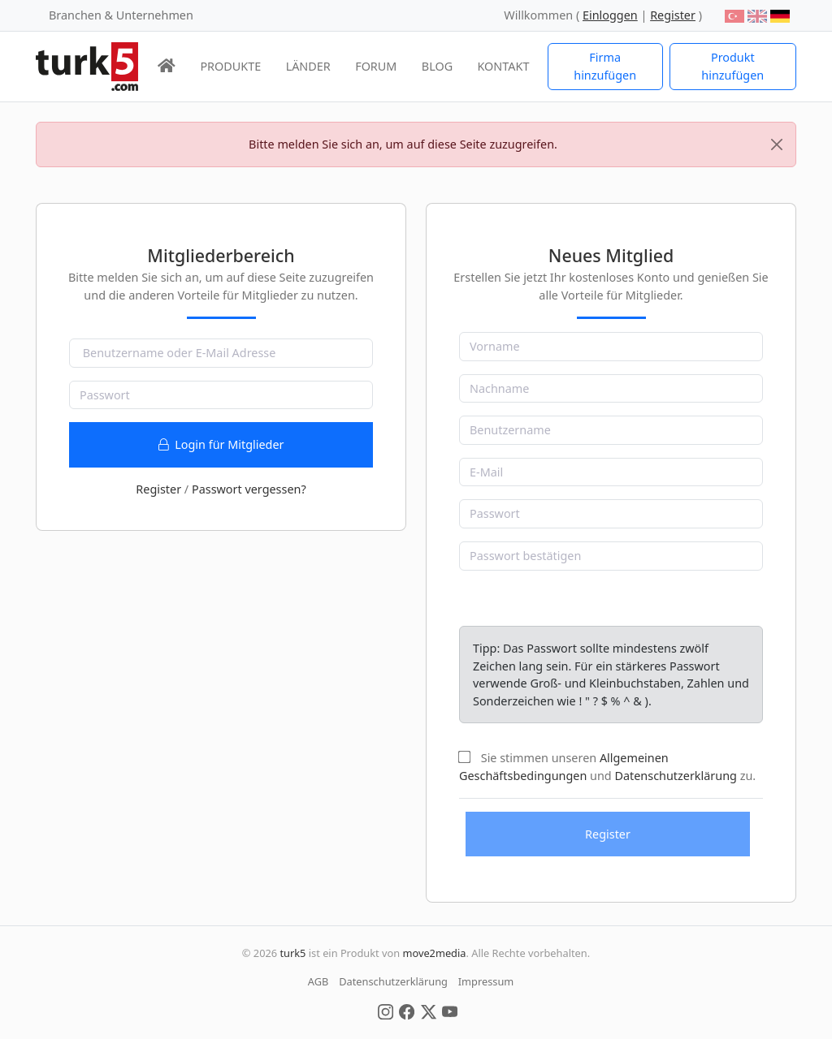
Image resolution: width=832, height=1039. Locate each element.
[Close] (776, 144)
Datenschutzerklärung (675, 775)
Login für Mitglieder (221, 444)
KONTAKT (504, 66)
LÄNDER (308, 66)
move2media (434, 953)
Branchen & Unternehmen (121, 15)
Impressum (486, 981)
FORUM (375, 66)
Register (158, 489)
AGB (318, 981)
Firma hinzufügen (605, 66)
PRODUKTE (230, 66)
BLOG (437, 66)
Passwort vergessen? (249, 489)
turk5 (293, 953)
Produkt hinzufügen (732, 66)
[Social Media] (385, 1010)
